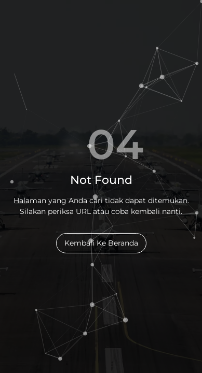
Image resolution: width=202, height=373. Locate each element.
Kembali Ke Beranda (101, 243)
